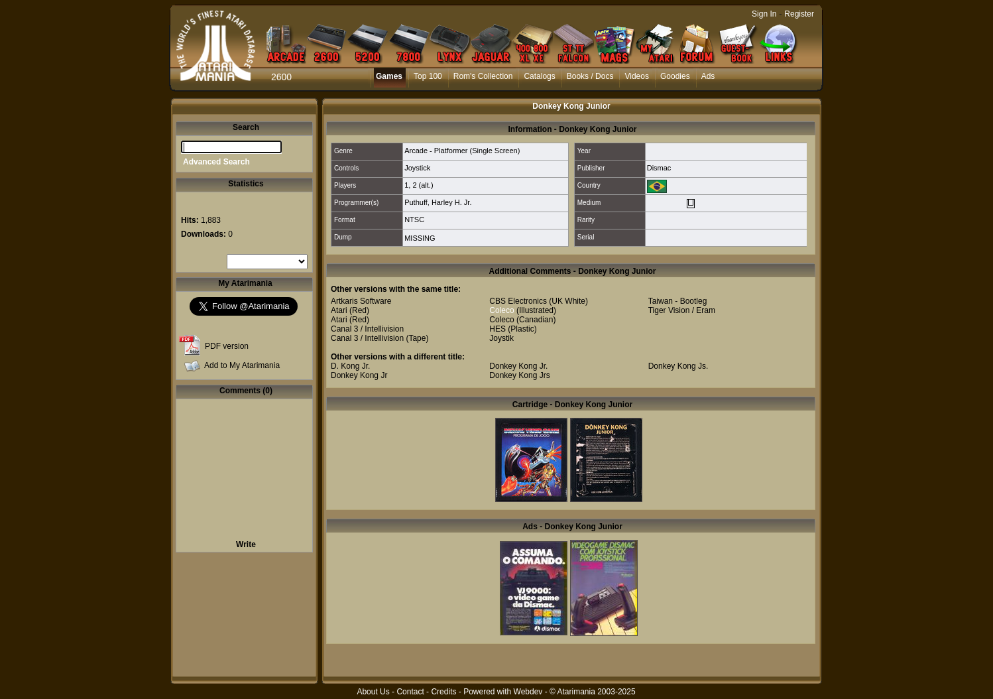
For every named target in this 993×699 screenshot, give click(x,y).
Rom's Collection (483, 76)
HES (497, 329)
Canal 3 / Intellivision (367, 329)
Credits (443, 691)
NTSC (414, 219)
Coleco (501, 310)
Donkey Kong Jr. (518, 366)
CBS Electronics (518, 301)
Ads (708, 76)
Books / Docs (590, 76)
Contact (410, 691)
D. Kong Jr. (350, 366)
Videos (636, 76)
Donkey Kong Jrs (519, 375)
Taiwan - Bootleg (677, 301)
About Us (373, 691)
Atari (339, 310)
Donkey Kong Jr (359, 375)
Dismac (659, 168)
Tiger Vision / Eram (681, 310)
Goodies (675, 76)
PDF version (227, 346)
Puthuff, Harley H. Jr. (437, 202)
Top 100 (428, 76)
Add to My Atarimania (242, 365)
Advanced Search (216, 161)
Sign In (764, 14)
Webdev (528, 691)
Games (389, 76)
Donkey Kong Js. (678, 366)
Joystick (417, 168)
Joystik (501, 338)
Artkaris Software (361, 301)
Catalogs (539, 76)
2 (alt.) (422, 185)
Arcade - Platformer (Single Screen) (462, 151)
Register (799, 14)
